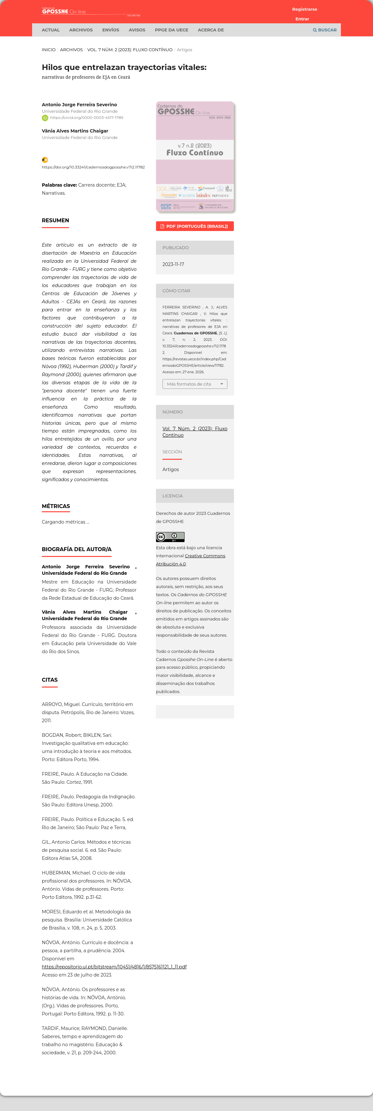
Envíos (110, 45)
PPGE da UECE (171, 45)
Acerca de (211, 45)
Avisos (137, 45)
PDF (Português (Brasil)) (196, 241)
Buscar (325, 45)
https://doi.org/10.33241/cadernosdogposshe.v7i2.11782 (93, 182)
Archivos (81, 45)
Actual (51, 45)
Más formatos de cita (189, 399)
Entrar (302, 18)
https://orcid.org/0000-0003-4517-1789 (86, 133)
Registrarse (304, 9)
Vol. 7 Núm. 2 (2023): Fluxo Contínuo (130, 65)
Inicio (49, 65)
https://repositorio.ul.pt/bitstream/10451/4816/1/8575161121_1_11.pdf (114, 982)
